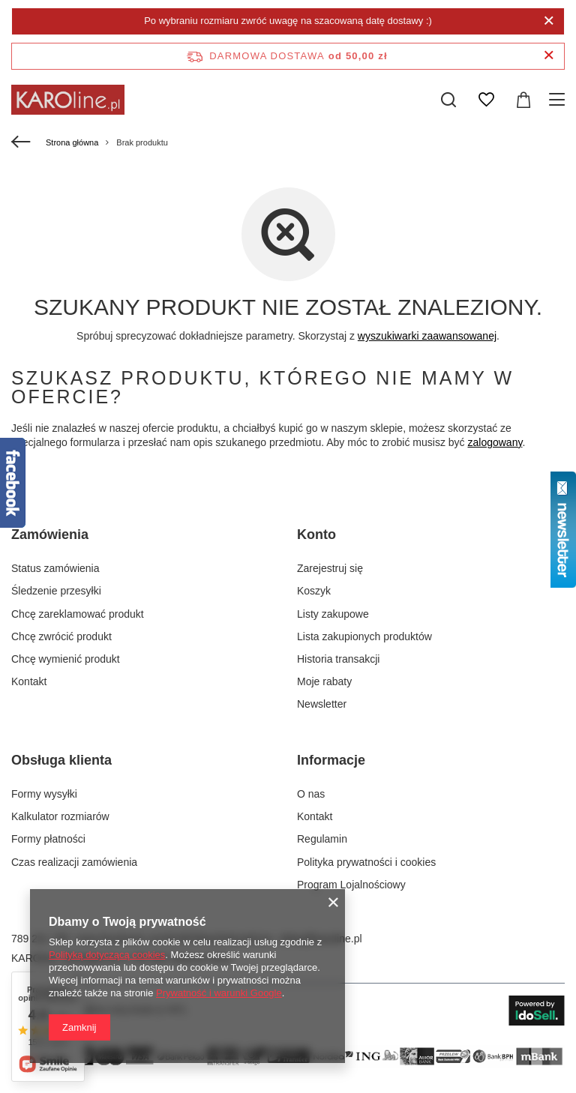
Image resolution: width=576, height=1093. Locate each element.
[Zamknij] (548, 21)
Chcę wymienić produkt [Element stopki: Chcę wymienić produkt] (65, 659)
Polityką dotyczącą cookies (107, 954)
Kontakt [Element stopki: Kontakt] (28, 681)
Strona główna (72, 142)
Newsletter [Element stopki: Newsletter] (321, 704)
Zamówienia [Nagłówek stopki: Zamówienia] (49, 534)
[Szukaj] (448, 99)
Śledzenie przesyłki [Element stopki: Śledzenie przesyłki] (56, 591)
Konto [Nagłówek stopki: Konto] (316, 534)
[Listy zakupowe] (486, 99)
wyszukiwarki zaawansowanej (427, 336)
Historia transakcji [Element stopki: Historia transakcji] (338, 659)
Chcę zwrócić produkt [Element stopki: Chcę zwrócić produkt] (61, 636)
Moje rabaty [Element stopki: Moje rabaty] (324, 681)
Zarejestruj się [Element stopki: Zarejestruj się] (330, 568)
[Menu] (559, 99)
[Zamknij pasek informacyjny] (548, 55)
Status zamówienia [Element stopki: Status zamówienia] (55, 568)
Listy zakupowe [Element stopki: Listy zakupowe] (333, 614)
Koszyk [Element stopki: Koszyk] (314, 591)
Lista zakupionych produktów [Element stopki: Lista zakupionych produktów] (364, 636)
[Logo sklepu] (67, 100)
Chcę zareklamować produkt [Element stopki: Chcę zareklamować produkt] (77, 614)
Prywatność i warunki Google (219, 993)
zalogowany (495, 442)
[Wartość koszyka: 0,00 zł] (523, 99)
